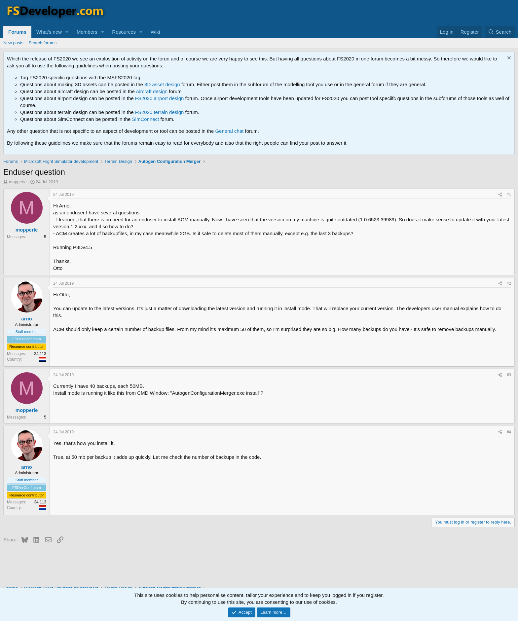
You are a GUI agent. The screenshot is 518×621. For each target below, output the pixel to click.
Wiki (155, 32)
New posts (13, 42)
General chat (229, 131)
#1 (509, 194)
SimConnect (145, 119)
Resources (124, 32)
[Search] (500, 32)
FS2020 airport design (159, 98)
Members (87, 32)
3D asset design (162, 84)
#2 (509, 283)
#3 (509, 375)
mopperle (18, 181)
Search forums (43, 42)
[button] (67, 32)
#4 (509, 432)
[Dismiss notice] (508, 58)
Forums (17, 32)
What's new (49, 32)
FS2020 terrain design (159, 112)
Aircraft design (151, 91)
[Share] (500, 195)
